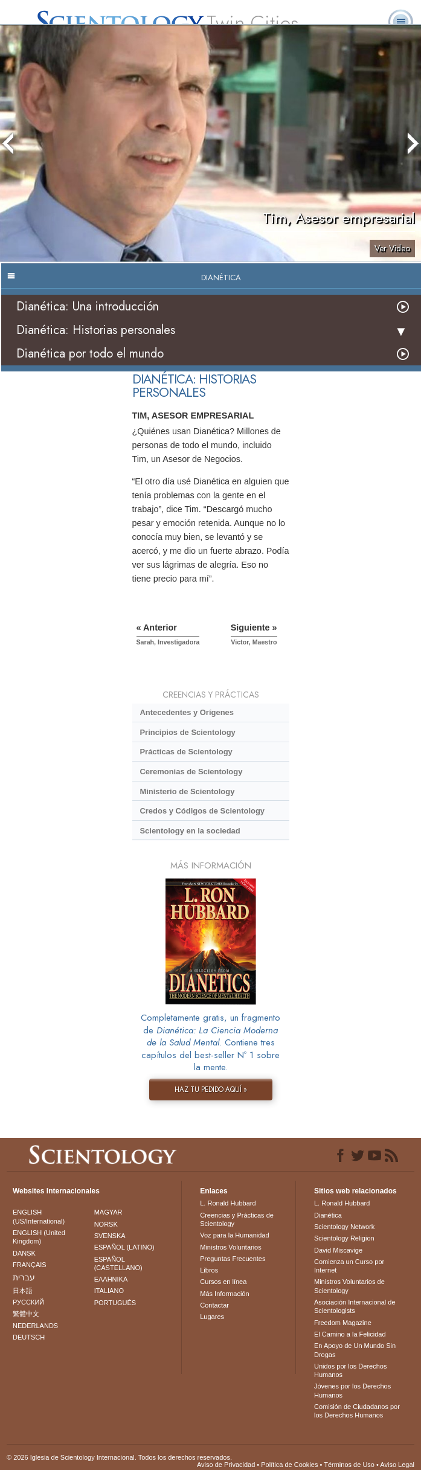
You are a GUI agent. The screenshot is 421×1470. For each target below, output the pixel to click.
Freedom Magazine (342, 1322)
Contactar (214, 1305)
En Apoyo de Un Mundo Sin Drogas (355, 1350)
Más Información (224, 1293)
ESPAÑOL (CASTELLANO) (118, 1263)
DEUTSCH (29, 1337)
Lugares (212, 1316)
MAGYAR (108, 1212)
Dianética (328, 1215)
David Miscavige (338, 1250)
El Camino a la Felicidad (350, 1334)
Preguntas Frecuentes (232, 1258)
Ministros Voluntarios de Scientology (349, 1286)
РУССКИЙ (28, 1302)
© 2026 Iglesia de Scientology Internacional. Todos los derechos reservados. (119, 1457)
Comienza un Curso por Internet (349, 1266)
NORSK (106, 1224)
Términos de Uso (349, 1464)
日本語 (23, 1290)
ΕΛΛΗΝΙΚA (111, 1279)
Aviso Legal (397, 1464)
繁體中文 (26, 1313)
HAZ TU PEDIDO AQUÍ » (211, 1089)
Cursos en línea (223, 1281)
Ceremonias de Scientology (191, 771)
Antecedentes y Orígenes (187, 712)
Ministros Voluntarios (231, 1247)
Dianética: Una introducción (87, 306)
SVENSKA (110, 1235)
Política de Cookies (289, 1464)
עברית (24, 1277)
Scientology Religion (344, 1238)
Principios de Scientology (187, 732)
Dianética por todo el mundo (90, 353)
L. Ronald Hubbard (227, 1203)
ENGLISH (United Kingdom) (39, 1237)
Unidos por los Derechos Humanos (350, 1370)
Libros (209, 1270)
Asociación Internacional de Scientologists (355, 1306)
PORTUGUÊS (115, 1302)
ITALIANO (109, 1290)
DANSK (24, 1253)
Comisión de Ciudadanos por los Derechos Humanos (357, 1411)
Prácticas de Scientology (186, 751)
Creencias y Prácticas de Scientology (237, 1219)
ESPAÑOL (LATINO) (124, 1247)
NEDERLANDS (35, 1325)
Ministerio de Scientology (187, 791)
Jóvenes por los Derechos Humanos (352, 1390)
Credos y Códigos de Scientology (202, 810)
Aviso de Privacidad (226, 1464)
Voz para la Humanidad (234, 1235)
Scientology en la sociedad (190, 830)
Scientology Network (344, 1226)
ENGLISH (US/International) (39, 1216)
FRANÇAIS (30, 1264)
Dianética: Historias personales (95, 330)
